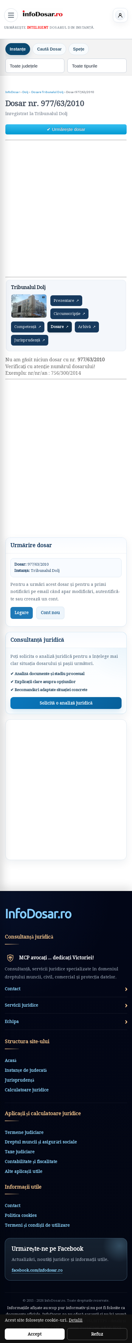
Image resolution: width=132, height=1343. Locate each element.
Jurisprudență (29, 340)
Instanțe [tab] (18, 49)
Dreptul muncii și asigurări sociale (41, 1142)
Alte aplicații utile (23, 1171)
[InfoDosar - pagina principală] (42, 14)
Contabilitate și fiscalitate (31, 1161)
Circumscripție (70, 313)
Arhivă (87, 327)
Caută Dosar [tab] (49, 49)
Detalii (76, 1320)
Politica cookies (21, 1215)
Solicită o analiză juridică (66, 703)
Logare (22, 612)
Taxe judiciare (20, 1151)
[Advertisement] (66, 208)
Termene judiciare (24, 1132)
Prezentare (66, 300)
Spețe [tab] (78, 49)
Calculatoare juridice (27, 1090)
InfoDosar (12, 92)
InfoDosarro (38, 913)
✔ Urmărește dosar (66, 129)
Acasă (10, 1060)
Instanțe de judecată (26, 1070)
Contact (12, 1205)
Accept (34, 1334)
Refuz (97, 1334)
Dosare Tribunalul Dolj (47, 92)
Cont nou (50, 612)
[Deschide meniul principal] (11, 15)
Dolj (25, 92)
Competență (27, 327)
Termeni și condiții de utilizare (37, 1225)
